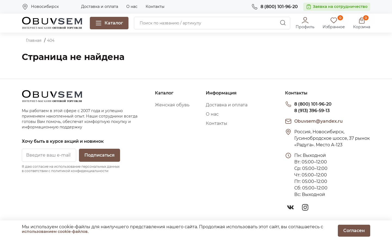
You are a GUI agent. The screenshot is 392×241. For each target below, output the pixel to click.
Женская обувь (172, 104)
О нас (131, 6)
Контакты (155, 6)
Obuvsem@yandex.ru (318, 121)
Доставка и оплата (99, 6)
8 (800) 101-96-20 (313, 104)
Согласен (354, 230)
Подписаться (99, 155)
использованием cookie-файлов (55, 231)
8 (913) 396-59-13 (312, 110)
